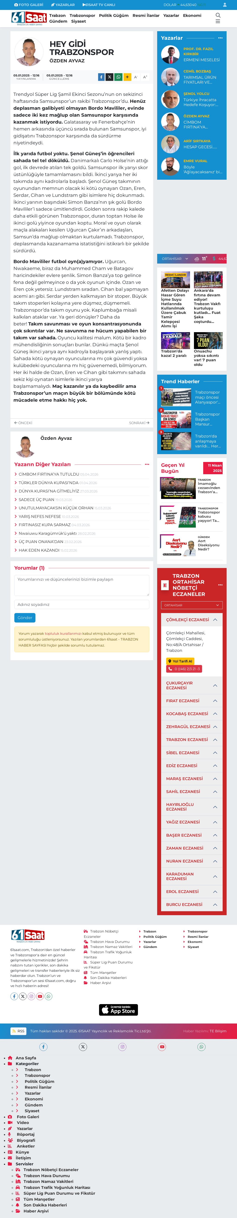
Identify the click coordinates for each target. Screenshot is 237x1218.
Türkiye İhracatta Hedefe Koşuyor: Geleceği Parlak (200, 102)
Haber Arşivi (97, 983)
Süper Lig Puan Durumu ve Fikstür (55, 1193)
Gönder (25, 617)
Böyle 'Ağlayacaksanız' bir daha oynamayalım (202, 170)
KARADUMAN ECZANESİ (180, 876)
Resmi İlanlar (146, 15)
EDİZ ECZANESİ (181, 765)
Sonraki (139, 423)
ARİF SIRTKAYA (197, 141)
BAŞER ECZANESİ (184, 835)
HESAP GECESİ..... (200, 147)
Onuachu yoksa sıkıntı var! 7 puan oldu (206, 358)
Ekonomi (192, 15)
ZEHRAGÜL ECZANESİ (188, 726)
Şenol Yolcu (196, 94)
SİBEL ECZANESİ (182, 752)
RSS (18, 1031)
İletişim (19, 1158)
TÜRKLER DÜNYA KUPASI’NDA (47, 482)
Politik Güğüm (114, 15)
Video (18, 1122)
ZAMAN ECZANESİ (184, 848)
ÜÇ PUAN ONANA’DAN (39, 541)
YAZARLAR (63, 5)
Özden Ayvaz (67, 61)
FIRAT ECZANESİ (182, 701)
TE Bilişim (218, 1031)
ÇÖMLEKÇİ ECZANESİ (187, 619)
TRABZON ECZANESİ (187, 739)
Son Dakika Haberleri (105, 978)
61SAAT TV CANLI (99, 5)
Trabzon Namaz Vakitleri (108, 947)
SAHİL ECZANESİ (183, 791)
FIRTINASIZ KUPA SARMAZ (43, 524)
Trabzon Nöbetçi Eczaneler (47, 1169)
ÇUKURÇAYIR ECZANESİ (179, 685)
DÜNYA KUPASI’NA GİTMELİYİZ (47, 491)
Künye (18, 1152)
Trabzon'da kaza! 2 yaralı (174, 353)
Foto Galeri (23, 1117)
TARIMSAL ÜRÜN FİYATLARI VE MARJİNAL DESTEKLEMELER (201, 80)
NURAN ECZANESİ (184, 861)
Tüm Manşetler (100, 973)
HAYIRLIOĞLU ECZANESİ (180, 806)
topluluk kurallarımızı (63, 634)
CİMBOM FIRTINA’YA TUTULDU (47, 474)
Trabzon (57, 15)
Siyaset (78, 21)
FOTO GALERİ (28, 5)
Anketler (21, 1146)
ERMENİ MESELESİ (202, 60)
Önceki (23, 423)
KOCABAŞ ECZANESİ (187, 713)
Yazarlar (171, 15)
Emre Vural (195, 161)
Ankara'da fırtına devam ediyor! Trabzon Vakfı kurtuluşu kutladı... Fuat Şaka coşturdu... (207, 306)
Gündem (58, 21)
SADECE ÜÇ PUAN (35, 499)
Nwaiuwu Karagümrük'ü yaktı (46, 533)
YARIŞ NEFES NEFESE (38, 516)
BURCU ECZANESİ (184, 904)
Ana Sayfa (22, 1058)
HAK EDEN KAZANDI (37, 550)
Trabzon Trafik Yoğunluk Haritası (53, 1187)
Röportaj (21, 1134)
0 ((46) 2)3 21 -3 (184, 669)
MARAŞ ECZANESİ (184, 778)
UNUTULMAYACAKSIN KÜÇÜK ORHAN (54, 508)
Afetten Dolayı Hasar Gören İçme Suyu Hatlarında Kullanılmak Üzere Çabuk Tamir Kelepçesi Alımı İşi (175, 308)
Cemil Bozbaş (197, 71)
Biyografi (21, 1140)
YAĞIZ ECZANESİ (183, 822)
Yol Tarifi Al (180, 661)
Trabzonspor (82, 15)
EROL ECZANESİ (182, 891)
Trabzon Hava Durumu (107, 942)
